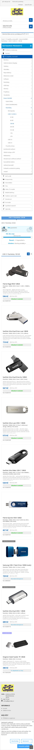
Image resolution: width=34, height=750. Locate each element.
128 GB (20, 41)
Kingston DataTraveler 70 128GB (14, 658)
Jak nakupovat (6, 1)
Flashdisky (4, 41)
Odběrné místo (7, 710)
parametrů (12, 228)
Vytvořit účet (28, 4)
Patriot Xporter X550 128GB (17, 518)
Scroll (31, 747)
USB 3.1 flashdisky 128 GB (17, 217)
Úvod (2, 39)
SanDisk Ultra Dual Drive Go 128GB (15, 378)
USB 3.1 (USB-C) (12, 41)
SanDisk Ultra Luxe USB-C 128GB (17, 424)
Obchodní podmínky (17, 1)
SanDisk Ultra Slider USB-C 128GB (17, 471)
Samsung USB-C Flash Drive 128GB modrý (17, 566)
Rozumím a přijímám (25, 746)
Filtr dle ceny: (10, 234)
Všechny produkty (17, 243)
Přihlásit (20, 4)
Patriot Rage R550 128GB (17, 285)
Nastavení (26, 741)
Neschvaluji (14, 741)
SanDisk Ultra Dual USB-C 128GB (14, 612)
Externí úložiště (23, 39)
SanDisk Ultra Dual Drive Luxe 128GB (15, 332)
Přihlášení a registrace (9, 718)
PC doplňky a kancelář (12, 39)
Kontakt (5, 708)
